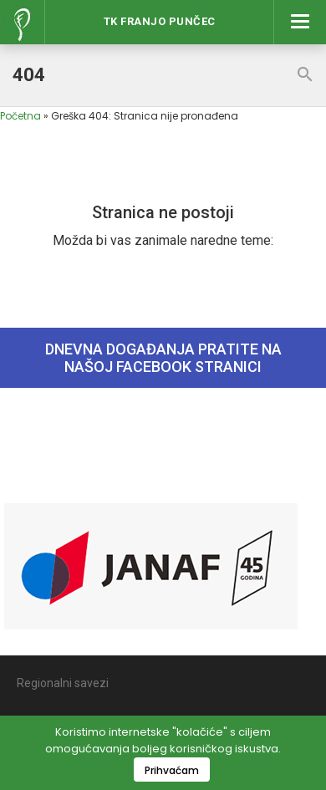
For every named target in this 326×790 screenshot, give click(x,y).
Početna (20, 116)
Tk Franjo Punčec (160, 21)
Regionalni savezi (63, 683)
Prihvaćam (172, 770)
